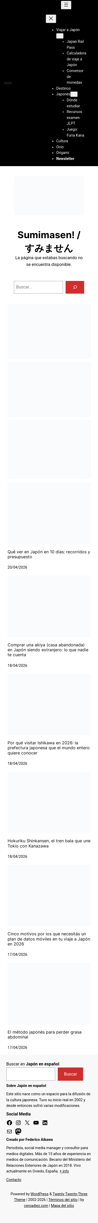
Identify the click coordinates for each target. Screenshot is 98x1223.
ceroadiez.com (36, 1206)
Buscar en (32, 1064)
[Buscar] (75, 287)
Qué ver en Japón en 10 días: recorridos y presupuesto (49, 554)
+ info (64, 1171)
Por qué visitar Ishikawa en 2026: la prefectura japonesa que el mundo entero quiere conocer (49, 747)
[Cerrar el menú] (51, 19)
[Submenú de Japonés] (74, 94)
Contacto (13, 1180)
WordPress (40, 1194)
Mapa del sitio (62, 1206)
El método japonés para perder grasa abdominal (45, 1035)
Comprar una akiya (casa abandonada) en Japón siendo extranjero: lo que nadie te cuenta (48, 650)
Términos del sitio (63, 1200)
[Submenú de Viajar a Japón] (60, 36)
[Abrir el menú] (66, 5)
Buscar (70, 1074)
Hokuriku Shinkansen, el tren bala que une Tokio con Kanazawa (49, 843)
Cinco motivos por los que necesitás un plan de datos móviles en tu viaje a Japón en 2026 (49, 938)
